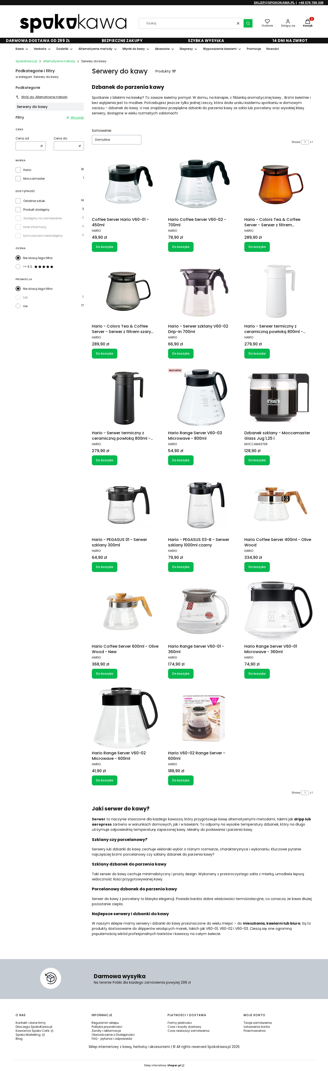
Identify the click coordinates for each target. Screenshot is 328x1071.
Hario (27, 170)
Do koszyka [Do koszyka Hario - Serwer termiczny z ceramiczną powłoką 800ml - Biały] (257, 353)
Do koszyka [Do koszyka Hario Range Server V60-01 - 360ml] (180, 673)
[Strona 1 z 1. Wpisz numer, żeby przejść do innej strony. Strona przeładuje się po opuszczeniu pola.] (305, 142)
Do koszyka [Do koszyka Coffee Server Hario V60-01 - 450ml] (104, 247)
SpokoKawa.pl (26, 61)
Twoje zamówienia (258, 1023)
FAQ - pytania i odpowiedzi (112, 1039)
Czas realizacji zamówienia (188, 1031)
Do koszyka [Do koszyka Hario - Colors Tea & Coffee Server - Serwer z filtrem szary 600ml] (104, 353)
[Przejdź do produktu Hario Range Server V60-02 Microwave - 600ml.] (126, 718)
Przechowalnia (255, 1031)
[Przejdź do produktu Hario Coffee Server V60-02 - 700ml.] (202, 184)
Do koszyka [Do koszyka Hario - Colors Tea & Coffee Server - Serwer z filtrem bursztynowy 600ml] (257, 247)
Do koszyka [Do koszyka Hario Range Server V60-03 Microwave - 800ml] (180, 460)
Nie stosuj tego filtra (37, 258)
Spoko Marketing (28, 1035)
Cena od (22, 138)
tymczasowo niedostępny (43, 236)
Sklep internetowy (162, 1065)
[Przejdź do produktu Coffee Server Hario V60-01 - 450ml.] (126, 184)
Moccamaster (34, 179)
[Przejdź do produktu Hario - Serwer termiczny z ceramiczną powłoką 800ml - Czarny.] (126, 398)
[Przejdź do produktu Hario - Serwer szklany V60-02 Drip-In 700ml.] (202, 291)
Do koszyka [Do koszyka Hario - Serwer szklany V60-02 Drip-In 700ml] (180, 353)
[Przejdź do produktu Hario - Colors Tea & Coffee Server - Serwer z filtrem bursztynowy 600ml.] (278, 184)
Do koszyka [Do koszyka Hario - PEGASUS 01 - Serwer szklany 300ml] (104, 567)
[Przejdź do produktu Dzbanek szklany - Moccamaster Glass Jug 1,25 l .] (278, 398)
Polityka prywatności (107, 1027)
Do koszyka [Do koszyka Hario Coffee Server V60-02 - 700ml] (180, 247)
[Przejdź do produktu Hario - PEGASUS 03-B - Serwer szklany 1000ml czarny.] (202, 504)
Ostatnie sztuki (34, 201)
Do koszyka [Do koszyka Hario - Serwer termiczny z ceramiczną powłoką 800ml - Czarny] (104, 460)
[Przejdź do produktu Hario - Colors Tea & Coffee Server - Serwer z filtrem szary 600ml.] (126, 291)
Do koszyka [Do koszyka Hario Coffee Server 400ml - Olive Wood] (257, 567)
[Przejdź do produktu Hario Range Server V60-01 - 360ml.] (202, 611)
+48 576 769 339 (311, 2)
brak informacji (34, 227)
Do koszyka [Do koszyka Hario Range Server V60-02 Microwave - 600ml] (104, 780)
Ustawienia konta (257, 1027)
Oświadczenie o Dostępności (113, 1035)
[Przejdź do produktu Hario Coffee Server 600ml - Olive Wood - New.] (126, 611)
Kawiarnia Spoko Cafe (33, 1031)
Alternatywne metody (59, 61)
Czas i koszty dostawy (184, 1027)
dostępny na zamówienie (42, 218)
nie (25, 306)
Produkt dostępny (36, 210)
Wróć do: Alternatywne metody (42, 97)
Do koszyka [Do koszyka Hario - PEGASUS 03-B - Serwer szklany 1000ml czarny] (180, 567)
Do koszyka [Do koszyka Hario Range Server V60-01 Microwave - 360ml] (257, 673)
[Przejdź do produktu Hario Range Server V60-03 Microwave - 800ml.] (202, 398)
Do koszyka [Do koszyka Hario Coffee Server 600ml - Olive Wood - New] (104, 673)
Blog (19, 1039)
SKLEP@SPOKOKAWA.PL (274, 2)
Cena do (60, 138)
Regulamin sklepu (105, 1023)
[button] (248, 23)
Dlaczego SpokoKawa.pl (34, 1027)
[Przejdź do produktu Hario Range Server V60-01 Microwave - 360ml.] (278, 611)
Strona (296, 142)
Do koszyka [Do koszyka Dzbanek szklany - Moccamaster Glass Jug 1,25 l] (257, 460)
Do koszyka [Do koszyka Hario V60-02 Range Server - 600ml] (180, 780)
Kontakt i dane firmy (31, 1023)
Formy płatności (180, 1023)
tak (25, 297)
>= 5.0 (38, 267)
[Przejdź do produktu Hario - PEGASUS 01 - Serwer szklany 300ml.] (126, 504)
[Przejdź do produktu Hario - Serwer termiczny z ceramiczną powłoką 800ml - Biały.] (278, 291)
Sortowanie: (102, 130)
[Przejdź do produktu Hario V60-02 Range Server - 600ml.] (202, 718)
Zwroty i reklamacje (106, 1031)
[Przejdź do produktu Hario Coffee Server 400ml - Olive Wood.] (278, 504)
